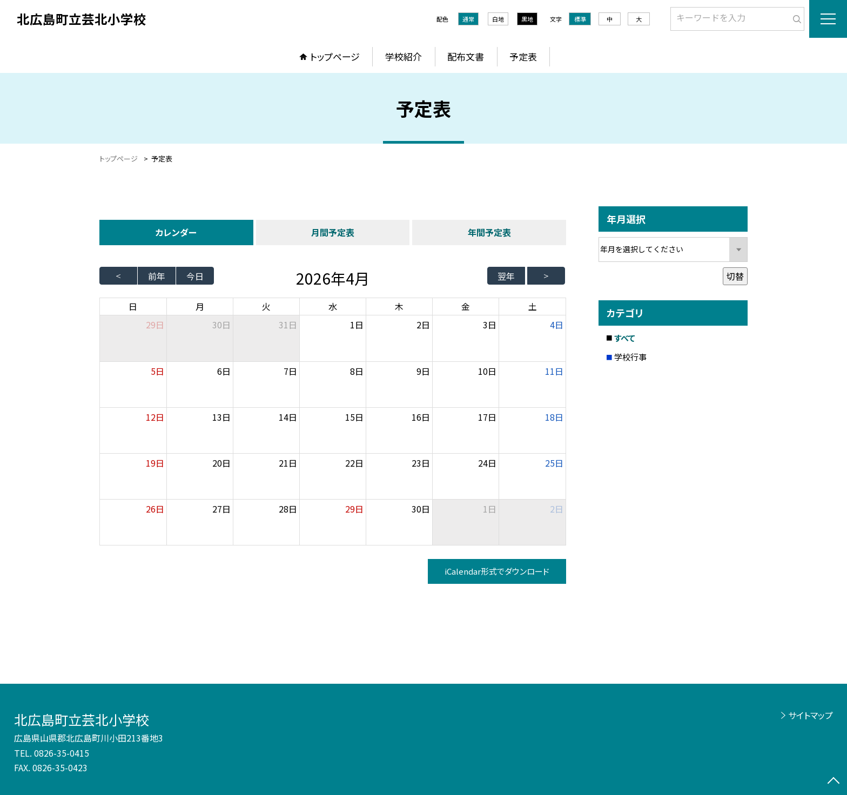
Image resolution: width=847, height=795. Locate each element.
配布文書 (465, 56)
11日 (554, 371)
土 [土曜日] (532, 306)
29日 (354, 508)
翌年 (506, 276)
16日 (421, 416)
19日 (155, 462)
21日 (288, 462)
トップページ (335, 56)
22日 (354, 462)
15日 (354, 416)
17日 (487, 416)
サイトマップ (810, 715)
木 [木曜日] (399, 306)
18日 (554, 416)
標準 (580, 19)
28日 (288, 508)
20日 (221, 462)
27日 (221, 508)
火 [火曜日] (266, 306)
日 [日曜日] (133, 306)
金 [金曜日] (465, 306)
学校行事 (630, 356)
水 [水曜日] (332, 306)
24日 (487, 462)
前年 (156, 276)
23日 (421, 462)
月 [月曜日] (200, 306)
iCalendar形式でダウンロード (497, 571)
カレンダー (176, 232)
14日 (288, 416)
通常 (468, 19)
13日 (221, 416)
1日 (357, 324)
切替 (735, 276)
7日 (290, 371)
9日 (423, 371)
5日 (157, 371)
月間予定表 (332, 232)
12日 (155, 416)
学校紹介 (403, 56)
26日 (155, 508)
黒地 (527, 19)
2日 (423, 324)
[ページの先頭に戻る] (833, 781)
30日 (221, 324)
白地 (498, 19)
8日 (357, 371)
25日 (554, 462)
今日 (195, 276)
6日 (224, 371)
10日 (487, 371)
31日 (288, 324)
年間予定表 (489, 232)
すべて (624, 337)
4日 (556, 324)
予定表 (523, 56)
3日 (489, 324)
